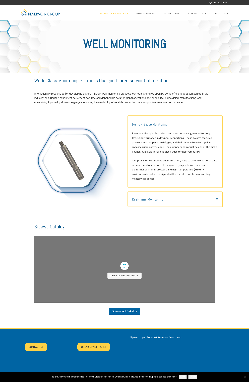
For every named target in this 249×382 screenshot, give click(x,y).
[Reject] (244, 377)
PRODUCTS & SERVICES (113, 13)
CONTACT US (196, 13)
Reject (193, 376)
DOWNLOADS (171, 13)
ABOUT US (220, 13)
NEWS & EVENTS (145, 13)
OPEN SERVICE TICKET (93, 346)
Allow (182, 376)
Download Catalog (124, 311)
